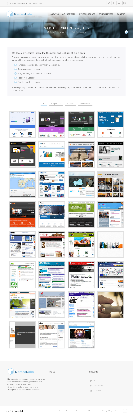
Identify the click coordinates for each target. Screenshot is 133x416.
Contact (121, 14)
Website (70, 104)
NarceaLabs (19, 411)
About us (55, 14)
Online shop (85, 104)
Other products (88, 14)
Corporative (56, 104)
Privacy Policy (107, 411)
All (44, 104)
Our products (69, 14)
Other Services (107, 14)
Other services (62, 32)
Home (50, 32)
